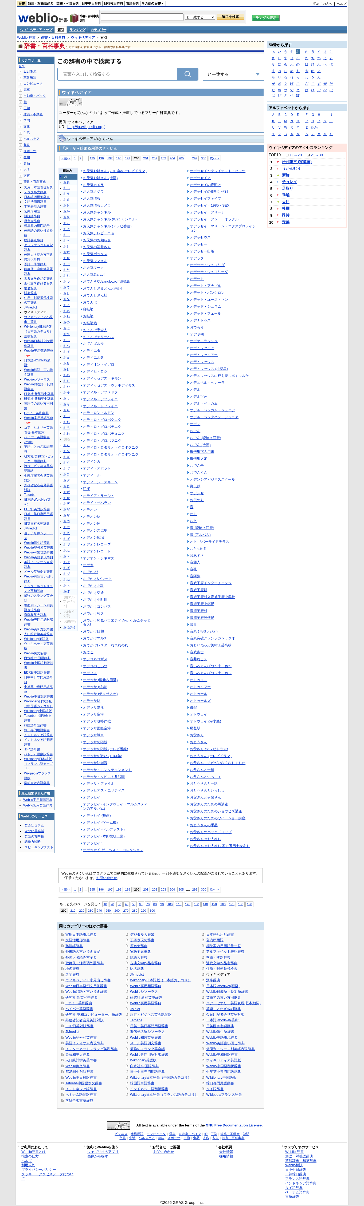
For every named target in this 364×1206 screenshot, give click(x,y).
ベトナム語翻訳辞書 (81, 1095)
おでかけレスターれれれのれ (105, 645)
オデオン (90, 510)
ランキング (77, 30)
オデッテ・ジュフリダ (207, 265)
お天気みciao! (93, 274)
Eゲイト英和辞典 (78, 1003)
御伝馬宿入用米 (202, 452)
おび (66, 545)
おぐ (66, 463)
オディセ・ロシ (95, 371)
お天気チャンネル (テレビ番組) (107, 226)
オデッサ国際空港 (97, 728)
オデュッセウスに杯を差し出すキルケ (219, 376)
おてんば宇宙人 (95, 330)
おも (66, 381)
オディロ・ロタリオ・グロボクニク (111, 447)
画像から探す (97, 1156)
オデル (195, 389)
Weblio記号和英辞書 (81, 1037)
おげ (66, 468)
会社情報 (226, 1152)
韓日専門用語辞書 (220, 1083)
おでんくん (198, 472)
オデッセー (198, 244)
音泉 (193, 625)
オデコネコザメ (95, 659)
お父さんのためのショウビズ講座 (216, 811)
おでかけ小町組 (95, 600)
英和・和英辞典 (67, 3)
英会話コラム (34, 825)
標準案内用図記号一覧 (223, 946)
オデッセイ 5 (93, 843)
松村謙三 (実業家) (297, 162)
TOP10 (275, 155)
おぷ (66, 580)
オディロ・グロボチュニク (104, 434)
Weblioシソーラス (144, 992)
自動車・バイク (35, 96)
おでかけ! (90, 572)
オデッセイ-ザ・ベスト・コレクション (113, 850)
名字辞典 (72, 974)
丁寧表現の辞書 (142, 940)
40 (126, 904)
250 (108, 910)
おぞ (66, 503)
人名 (27, 169)
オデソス (90, 673)
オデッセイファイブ (205, 198)
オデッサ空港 (93, 714)
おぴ (66, 574)
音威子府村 (198, 611)
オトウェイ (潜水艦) (205, 721)
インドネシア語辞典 (300, 1183)
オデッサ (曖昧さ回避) (100, 680)
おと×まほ (198, 549)
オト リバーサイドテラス (209, 542)
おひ (66, 334)
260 (116, 910)
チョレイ (289, 182)
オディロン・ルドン (98, 413)
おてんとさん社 (95, 295)
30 (119, 904)
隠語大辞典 (138, 957)
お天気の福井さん (97, 247)
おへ (66, 346)
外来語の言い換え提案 (82, 952)
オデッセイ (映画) (97, 815)
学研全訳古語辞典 (79, 1100)
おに (66, 305)
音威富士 (197, 652)
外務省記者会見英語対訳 (84, 1020)
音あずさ (197, 555)
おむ (66, 369)
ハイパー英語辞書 (79, 1009)
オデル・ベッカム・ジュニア (212, 410)
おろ (66, 428)
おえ (66, 199)
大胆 (285, 202)
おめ (66, 375)
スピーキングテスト (39, 847)
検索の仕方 (30, 1156)
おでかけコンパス (97, 606)
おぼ (66, 562)
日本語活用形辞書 (220, 934)
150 (214, 904)
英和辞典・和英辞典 (300, 1161)
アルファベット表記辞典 (225, 952)
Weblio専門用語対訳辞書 (149, 1055)
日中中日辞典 (91, 3)
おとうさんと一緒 (204, 783)
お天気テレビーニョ (98, 233)
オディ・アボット (97, 468)
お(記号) (69, 627)
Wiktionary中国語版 (221, 1077)
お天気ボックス (95, 254)
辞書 (21, 3)
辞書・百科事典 (53, 37)
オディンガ (91, 461)
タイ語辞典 (294, 1188)
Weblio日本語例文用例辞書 (86, 986)
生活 (27, 133)
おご (66, 474)
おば (66, 539)
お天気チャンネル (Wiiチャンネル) (109, 219)
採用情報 (226, 1156)
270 (125, 910)
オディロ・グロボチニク (102, 427)
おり (66, 410)
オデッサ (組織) (95, 687)
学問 (27, 120)
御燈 (193, 707)
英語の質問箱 (34, 836)
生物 (27, 157)
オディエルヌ (93, 357)
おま (66, 357)
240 (99, 910)
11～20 (295, 155)
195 (92, 158)
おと (66, 293)
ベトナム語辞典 (297, 1192)
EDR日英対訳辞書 (79, 1026)
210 (72, 910)
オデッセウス (200, 237)
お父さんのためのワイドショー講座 (217, 818)
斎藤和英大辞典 (77, 1055)
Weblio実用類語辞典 (145, 986)
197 (109, 158)
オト (193, 514)
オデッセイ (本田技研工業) (104, 836)
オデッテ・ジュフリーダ (209, 272)
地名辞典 (72, 969)
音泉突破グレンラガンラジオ (212, 638)
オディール (91, 475)
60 (141, 904)
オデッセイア (200, 178)
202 (154, 158)
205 (181, 158)
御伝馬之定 (198, 459)
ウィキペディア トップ (36, 30)
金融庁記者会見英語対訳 (225, 1015)
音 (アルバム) (200, 535)
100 (170, 904)
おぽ (66, 591)
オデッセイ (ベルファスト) (104, 829)
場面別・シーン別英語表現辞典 (230, 1049)
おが (66, 451)
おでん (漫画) (200, 445)
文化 (27, 126)
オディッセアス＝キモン (102, 378)
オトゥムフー (200, 687)
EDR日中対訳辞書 (79, 1072)
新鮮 (285, 175)
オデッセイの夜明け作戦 (209, 191)
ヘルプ (341, 4)
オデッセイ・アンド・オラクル (214, 219)
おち (66, 276)
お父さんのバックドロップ (211, 832)
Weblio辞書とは (33, 1152)
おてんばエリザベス (98, 337)
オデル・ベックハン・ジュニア (214, 417)
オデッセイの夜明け (205, 185)
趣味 (27, 145)
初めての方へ (322, 4)
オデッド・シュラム (205, 307)
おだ (66, 509)
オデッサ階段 (93, 707)
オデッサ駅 (91, 701)
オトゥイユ (198, 680)
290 (143, 910)
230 (90, 910)
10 (105, 904)
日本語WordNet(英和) (223, 1020)
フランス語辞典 (297, 1179)
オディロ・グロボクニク (102, 420)
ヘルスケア (32, 139)
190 (249, 904)
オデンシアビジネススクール (212, 479)
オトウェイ (198, 714)
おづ (66, 521)
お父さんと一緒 (202, 770)
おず (66, 492)
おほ (66, 352)
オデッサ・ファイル (98, 783)
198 (118, 158)
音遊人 (195, 562)
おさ (66, 241)
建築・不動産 (33, 114)
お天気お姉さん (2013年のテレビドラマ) (115, 171)
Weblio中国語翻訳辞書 (223, 1066)
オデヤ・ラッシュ (204, 341)
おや (66, 387)
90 (162, 904)
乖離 (285, 195)
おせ (66, 258)
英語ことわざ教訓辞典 (223, 1009)
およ (66, 398)
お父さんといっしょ (205, 777)
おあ (66, 182)
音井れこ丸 (198, 659)
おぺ (66, 585)
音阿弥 (195, 576)
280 (134, 910)
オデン (195, 424)
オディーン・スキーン (100, 482)
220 (81, 910)
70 (148, 904)
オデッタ (197, 258)
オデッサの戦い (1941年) (102, 756)
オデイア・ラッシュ (98, 496)
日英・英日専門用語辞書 (149, 1026)
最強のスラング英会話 (147, 1049)
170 (231, 904)
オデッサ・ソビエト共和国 (104, 777)
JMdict (135, 1009)
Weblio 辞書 (26, 37)
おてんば (90, 302)
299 (194, 158)
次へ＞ (215, 158)
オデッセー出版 (202, 251)
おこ (66, 235)
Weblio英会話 (34, 831)
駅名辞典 (137, 969)
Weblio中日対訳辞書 (81, 1077)
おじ (66, 486)
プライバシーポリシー (38, 1170)
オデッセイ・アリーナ (207, 212)
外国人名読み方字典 (81, 957)
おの (66, 322)
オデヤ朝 (197, 334)
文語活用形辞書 (77, 940)
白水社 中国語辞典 (144, 1066)
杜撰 (285, 208)
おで (66, 527)
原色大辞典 (138, 946)
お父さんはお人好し (205, 839)
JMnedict (72, 1032)
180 (240, 904)
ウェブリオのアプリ (103, 1152)
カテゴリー (98, 30)
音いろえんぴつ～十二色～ (211, 673)
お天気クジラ (93, 191)
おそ (66, 264)
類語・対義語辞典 (40, 3)
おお (66, 205)
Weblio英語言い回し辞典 (225, 1043)
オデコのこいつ (95, 666)
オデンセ (197, 493)
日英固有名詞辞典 (220, 1026)
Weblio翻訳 (294, 1165)
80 (155, 904)
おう (66, 194)
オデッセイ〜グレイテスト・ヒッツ (217, 171)
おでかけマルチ (95, 638)
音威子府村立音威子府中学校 (212, 597)
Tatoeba (136, 1020)
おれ (66, 422)
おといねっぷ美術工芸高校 (211, 645)
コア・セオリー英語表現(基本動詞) (233, 1003)
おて (66, 287)
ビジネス (30, 71)
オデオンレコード (97, 551)
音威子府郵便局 (202, 618)
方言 (27, 175)
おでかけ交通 (93, 593)
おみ (66, 363)
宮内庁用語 (215, 940)
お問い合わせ (106, 878)
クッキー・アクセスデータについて (47, 1176)
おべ (66, 556)
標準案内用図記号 (37, 226)
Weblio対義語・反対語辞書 (227, 992)
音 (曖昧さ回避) (202, 528)
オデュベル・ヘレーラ (207, 383)
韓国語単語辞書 (142, 1083)
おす (66, 252)
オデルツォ (198, 396)
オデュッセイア (202, 348)
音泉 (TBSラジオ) (204, 631)
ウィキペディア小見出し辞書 (88, 980)
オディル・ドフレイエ (100, 406)
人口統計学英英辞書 (81, 1060)
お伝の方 (197, 500)
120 (187, 904)
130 (196, 904)
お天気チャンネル (97, 212)
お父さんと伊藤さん (205, 797)
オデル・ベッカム (204, 403)
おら (66, 404)
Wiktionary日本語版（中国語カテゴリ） (160, 1077)
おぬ (66, 311)
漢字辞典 (213, 980)
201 (145, 158)
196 (101, 158)
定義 (285, 222)
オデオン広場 (93, 537)
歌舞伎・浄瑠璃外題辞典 (84, 963)
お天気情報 (91, 198)
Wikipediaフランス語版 (224, 1095)
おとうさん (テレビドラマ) (211, 756)
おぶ (66, 550)
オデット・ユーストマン (209, 300)
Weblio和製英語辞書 (145, 1037)
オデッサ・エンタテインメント (107, 770)
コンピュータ (33, 83)
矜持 (285, 215)
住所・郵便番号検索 (221, 969)
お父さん (197, 735)
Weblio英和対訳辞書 (221, 1055)
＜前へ (66, 158)
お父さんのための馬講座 (209, 804)
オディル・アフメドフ (100, 392)
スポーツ (30, 151)
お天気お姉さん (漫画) (100, 178)
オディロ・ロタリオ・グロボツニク (111, 454)
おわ (66, 434)
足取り (287, 188)
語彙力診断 (33, 842)
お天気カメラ (93, 185)
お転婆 (88, 316)
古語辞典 (132, 3)
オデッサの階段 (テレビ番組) (105, 749)
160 (222, 904)
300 (203, 158)
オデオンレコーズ (97, 544)
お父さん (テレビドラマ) (209, 749)
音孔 (193, 569)
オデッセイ (91, 797)
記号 (314, 127)
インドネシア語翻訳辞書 (149, 1089)
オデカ (88, 565)
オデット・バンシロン (207, 293)
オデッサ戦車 (93, 735)
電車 (27, 90)
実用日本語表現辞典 (81, 934)
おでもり (197, 327)
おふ (66, 340)
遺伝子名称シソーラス (147, 1032)
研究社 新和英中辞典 (146, 997)
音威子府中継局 (202, 604)
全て (22, 66)
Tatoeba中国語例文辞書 (83, 1083)
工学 (27, 108)
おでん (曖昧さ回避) (205, 438)
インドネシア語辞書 (81, 1089)
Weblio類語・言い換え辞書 (86, 992)
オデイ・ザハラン (97, 503)
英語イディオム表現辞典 (84, 1043)
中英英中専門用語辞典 (223, 1072)
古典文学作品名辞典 (145, 963)
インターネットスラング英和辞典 (91, 1049)
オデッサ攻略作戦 (97, 721)
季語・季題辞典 (218, 957)
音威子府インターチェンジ (211, 583)
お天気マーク (93, 268)
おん (66, 445)
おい (66, 188)
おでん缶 (197, 466)
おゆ (66, 392)
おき (66, 217)
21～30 (317, 155)
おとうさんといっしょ (207, 790)
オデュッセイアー (204, 355)
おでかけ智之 (93, 613)
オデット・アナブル (205, 286)
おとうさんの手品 (204, 825)
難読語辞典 (74, 946)
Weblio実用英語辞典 (145, 1003)
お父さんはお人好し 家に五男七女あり (220, 846)
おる (66, 416)
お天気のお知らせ (97, 240)
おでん (195, 431)
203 (163, 158)
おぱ (66, 568)
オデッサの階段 (95, 742)
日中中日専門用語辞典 (147, 1072)
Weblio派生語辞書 (220, 1032)
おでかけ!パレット (97, 579)
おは (66, 328)
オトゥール (198, 694)
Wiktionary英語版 (143, 1060)
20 (112, 904)
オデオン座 (91, 523)
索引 (60, 30)
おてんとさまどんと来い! (102, 288)
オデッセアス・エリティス (104, 790)
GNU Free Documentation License (233, 1125)
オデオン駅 (91, 517)
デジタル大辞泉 (142, 934)
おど (66, 533)
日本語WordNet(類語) (223, 986)
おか (66, 211)
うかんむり (291, 168)
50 (133, 904)
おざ (66, 480)
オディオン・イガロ (98, 364)
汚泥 (86, 489)
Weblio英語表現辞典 (221, 1037)
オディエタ (91, 351)
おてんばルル (93, 344)
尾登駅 (195, 728)
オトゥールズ (200, 701)
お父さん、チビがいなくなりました (217, 763)
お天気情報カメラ (97, 205)
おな (66, 299)
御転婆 (88, 309)
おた (66, 270)
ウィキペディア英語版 (223, 1060)
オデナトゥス (200, 320)
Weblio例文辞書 (77, 1066)
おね (66, 316)
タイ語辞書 (215, 1089)
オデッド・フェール (205, 313)
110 (178, 904)
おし (66, 246)
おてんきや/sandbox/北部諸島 (106, 281)
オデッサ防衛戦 (95, 763)
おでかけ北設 (93, 586)
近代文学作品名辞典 (221, 963)
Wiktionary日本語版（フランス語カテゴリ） (164, 1095)
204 (172, 158)
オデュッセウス (202, 362)
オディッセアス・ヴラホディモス (109, 385)
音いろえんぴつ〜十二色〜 (211, 666)
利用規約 (28, 1165)
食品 (27, 163)
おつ (66, 281)
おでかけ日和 (93, 631)
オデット (197, 279)
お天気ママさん (95, 261)
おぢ (66, 515)
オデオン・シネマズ (98, 558)
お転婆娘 (90, 323)
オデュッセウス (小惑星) (209, 369)
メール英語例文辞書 (145, 1043)
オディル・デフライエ (100, 399)
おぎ (66, 457)
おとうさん (198, 742)
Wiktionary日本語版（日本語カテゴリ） (160, 980)
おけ (66, 229)
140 (205, 904)
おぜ (66, 498)
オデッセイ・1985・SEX (209, 205)
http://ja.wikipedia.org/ (85, 127)
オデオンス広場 (95, 530)
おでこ (88, 652)
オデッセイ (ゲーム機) (100, 822)
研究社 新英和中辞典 (81, 997)
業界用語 (30, 77)
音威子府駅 (198, 590)
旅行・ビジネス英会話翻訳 (151, 1015)
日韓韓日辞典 (113, 3)
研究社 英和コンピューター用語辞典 (93, 1015)
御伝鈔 (195, 486)
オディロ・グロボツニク (102, 440)
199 (127, 158)
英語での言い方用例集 (223, 997)
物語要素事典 (140, 952)
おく (66, 223)
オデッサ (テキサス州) (100, 694)
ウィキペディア (83, 37)
